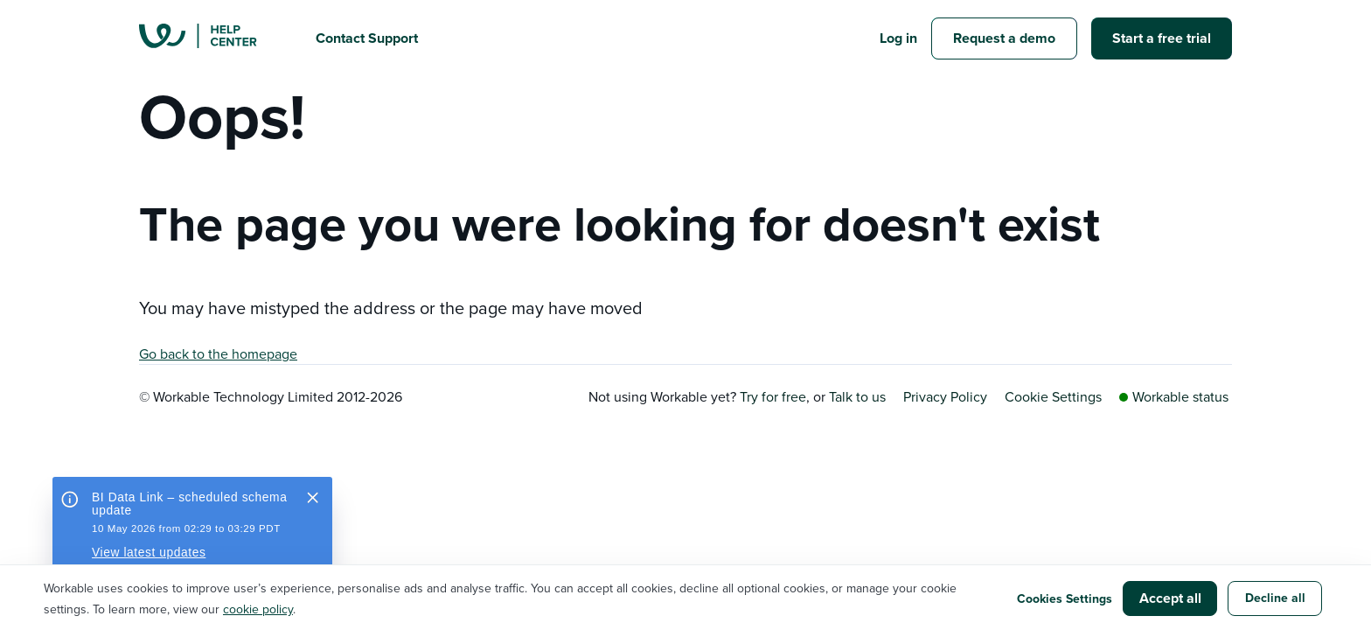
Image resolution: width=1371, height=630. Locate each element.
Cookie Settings (1053, 396)
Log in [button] (898, 38)
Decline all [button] (1275, 597)
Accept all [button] (1170, 598)
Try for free (773, 396)
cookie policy (258, 609)
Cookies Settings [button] (1064, 598)
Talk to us (857, 396)
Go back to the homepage (218, 353)
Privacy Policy (945, 396)
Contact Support (367, 38)
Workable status (1173, 396)
